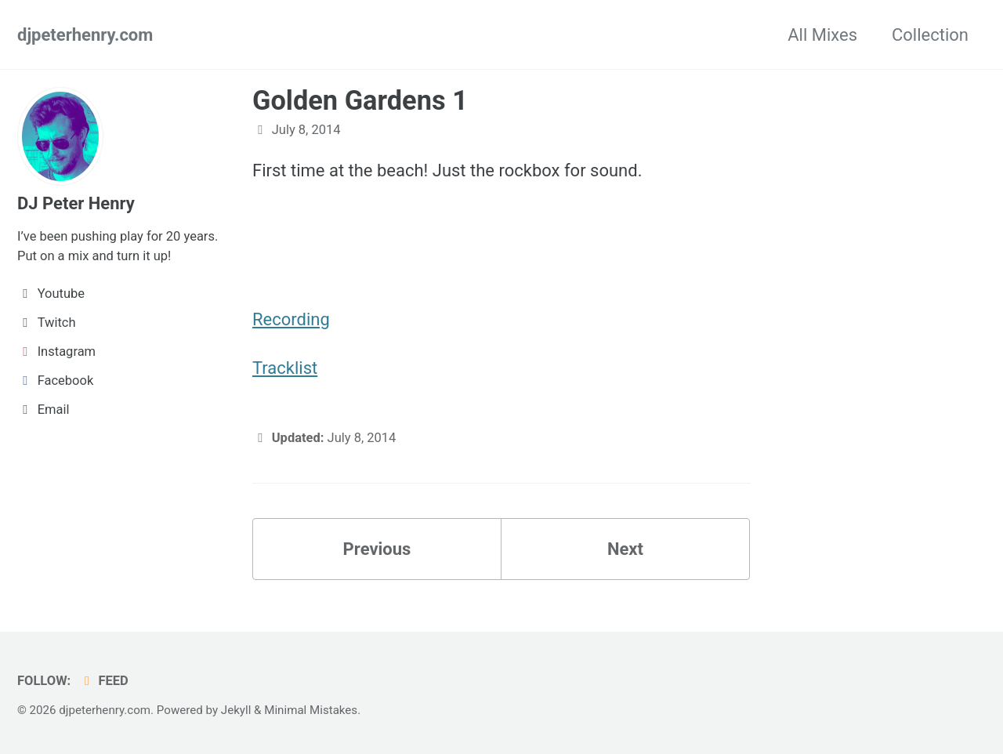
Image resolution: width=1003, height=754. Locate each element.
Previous (377, 549)
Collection (930, 35)
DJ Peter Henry (76, 203)
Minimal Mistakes (310, 710)
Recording (291, 319)
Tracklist (284, 368)
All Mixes (822, 35)
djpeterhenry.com (85, 35)
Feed (104, 680)
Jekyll (236, 710)
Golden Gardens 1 (360, 100)
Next (625, 549)
